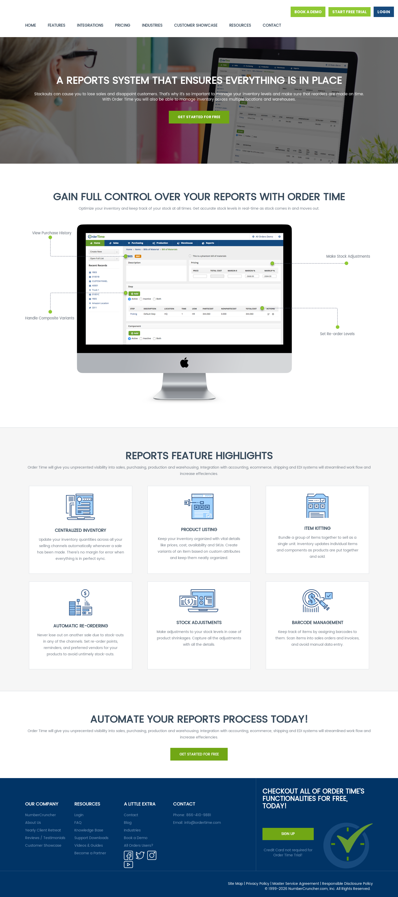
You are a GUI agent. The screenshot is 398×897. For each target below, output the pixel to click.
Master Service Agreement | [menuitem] (296, 879)
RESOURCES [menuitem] (240, 25)
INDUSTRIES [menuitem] (152, 25)
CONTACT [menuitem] (272, 25)
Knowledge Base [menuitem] (88, 826)
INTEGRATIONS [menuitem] (90, 25)
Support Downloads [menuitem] (91, 834)
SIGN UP (288, 829)
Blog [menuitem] (127, 818)
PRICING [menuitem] (122, 25)
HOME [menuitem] (30, 25)
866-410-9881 (198, 811)
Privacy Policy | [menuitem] (258, 879)
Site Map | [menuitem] (236, 879)
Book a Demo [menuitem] (135, 834)
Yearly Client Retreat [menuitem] (43, 826)
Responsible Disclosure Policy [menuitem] (347, 879)
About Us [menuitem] (33, 818)
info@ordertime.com (202, 818)
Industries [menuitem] (132, 826)
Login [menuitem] (79, 811)
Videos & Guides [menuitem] (88, 841)
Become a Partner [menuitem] (90, 849)
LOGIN (383, 11)
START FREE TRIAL (349, 11)
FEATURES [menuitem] (56, 25)
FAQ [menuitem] (77, 818)
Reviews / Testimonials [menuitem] (45, 834)
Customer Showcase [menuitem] (43, 841)
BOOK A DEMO (308, 11)
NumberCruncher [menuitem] (40, 811)
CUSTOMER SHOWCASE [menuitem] (196, 25)
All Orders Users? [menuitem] (138, 841)
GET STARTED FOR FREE (199, 115)
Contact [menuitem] (131, 811)
